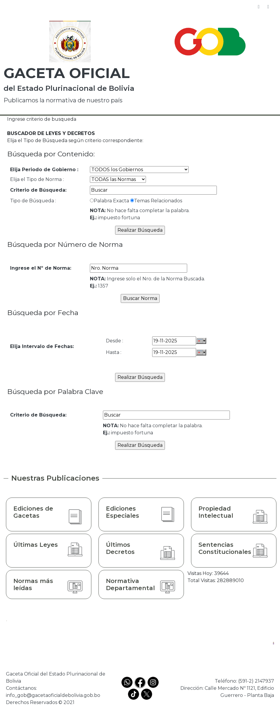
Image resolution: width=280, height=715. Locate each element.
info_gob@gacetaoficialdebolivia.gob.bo (53, 695)
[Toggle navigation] (268, 6)
